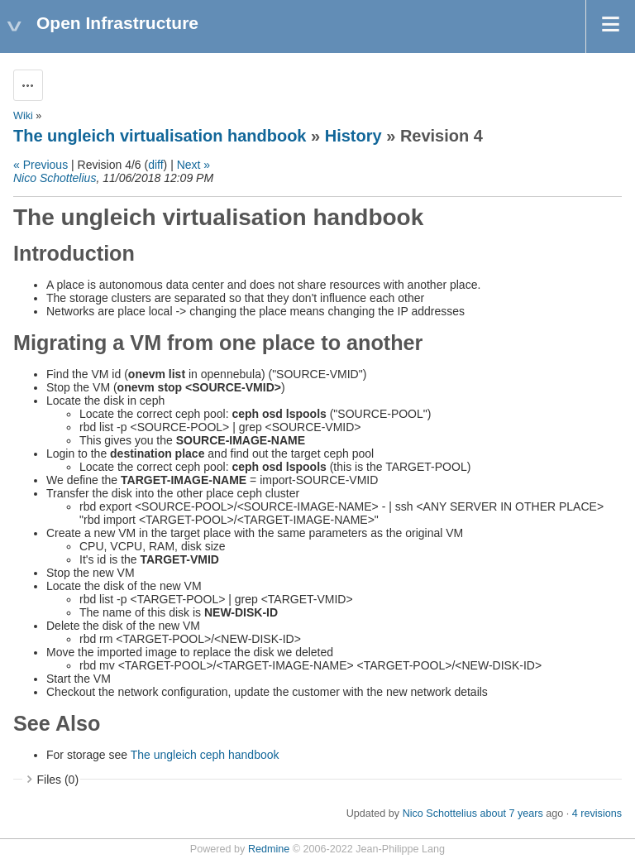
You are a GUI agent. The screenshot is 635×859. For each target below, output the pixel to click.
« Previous (40, 164)
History (353, 136)
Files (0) (58, 779)
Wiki (23, 116)
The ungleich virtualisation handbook (159, 136)
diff (155, 164)
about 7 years (511, 813)
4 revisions (597, 813)
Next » (193, 164)
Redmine (268, 849)
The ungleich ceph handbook (205, 754)
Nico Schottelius (54, 178)
